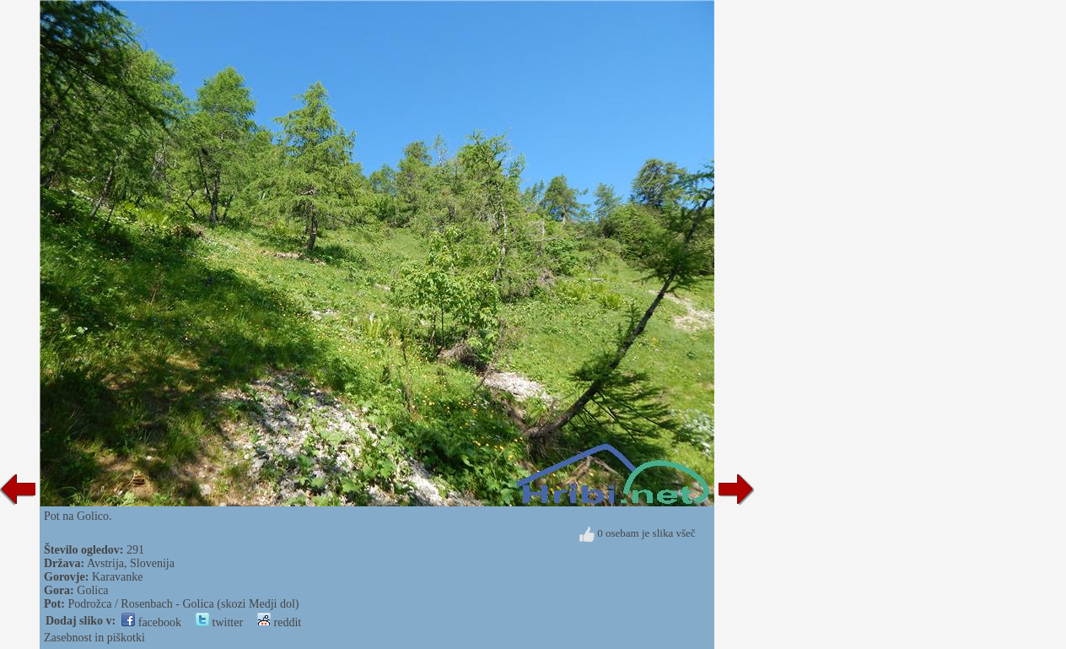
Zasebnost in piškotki (94, 637)
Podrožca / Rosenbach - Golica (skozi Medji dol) (183, 604)
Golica (92, 590)
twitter (219, 622)
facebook (151, 622)
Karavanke (117, 577)
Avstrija (105, 563)
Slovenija (152, 563)
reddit (279, 622)
